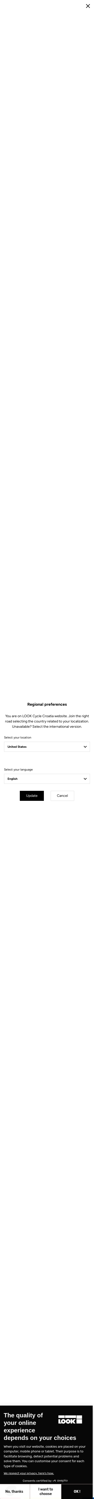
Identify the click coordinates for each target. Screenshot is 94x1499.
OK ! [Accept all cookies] (38, 1491)
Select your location (17, 737)
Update (32, 796)
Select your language (18, 769)
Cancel (62, 796)
